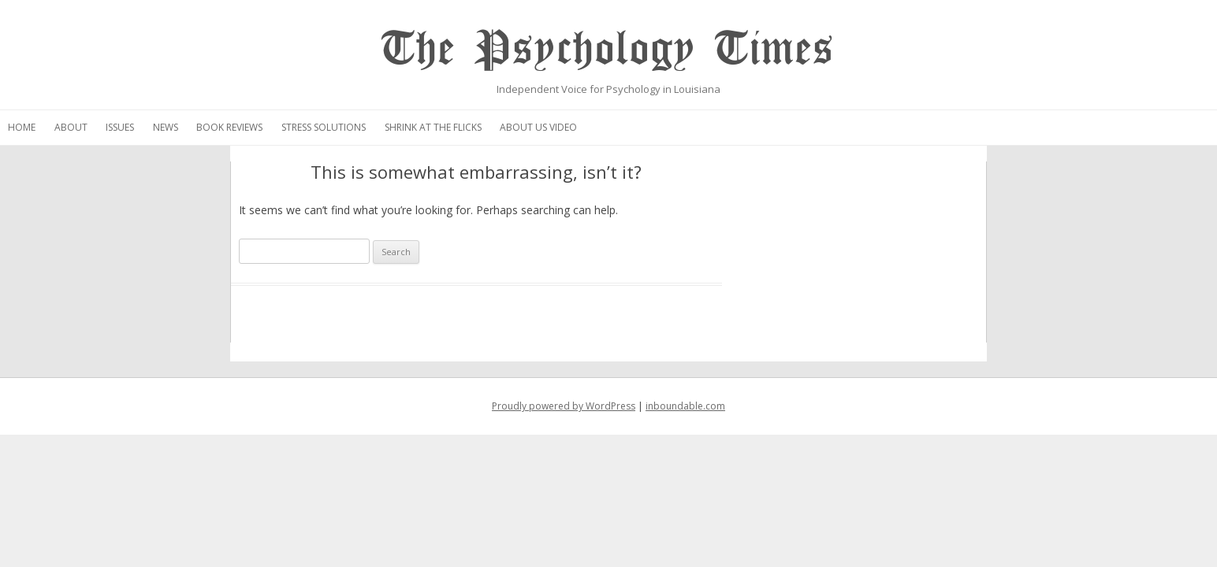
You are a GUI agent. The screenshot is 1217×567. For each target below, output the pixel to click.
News (387, 127)
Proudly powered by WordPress (563, 406)
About (293, 127)
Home (244, 127)
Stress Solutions (546, 127)
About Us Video (760, 127)
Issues (342, 127)
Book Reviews (452, 127)
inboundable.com (685, 406)
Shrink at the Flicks (655, 127)
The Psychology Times (608, 49)
